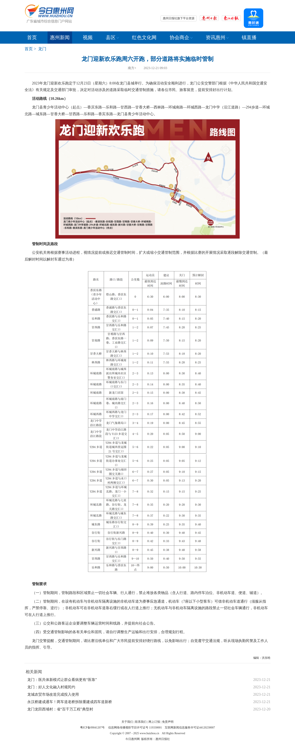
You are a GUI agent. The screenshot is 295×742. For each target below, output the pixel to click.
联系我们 (140, 721)
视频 (88, 37)
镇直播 (249, 37)
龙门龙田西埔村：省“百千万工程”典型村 (60, 709)
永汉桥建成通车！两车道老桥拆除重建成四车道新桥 (69, 702)
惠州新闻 (60, 37)
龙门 (42, 49)
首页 (32, 37)
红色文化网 (144, 37)
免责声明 (168, 721)
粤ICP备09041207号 (92, 727)
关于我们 (127, 721)
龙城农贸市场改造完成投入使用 (53, 694)
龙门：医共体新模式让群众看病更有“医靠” (62, 680)
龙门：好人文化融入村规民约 (51, 687)
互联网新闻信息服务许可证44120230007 (190, 727)
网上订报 (154, 721)
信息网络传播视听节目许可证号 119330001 (135, 727)
